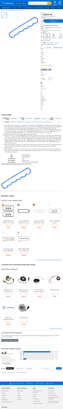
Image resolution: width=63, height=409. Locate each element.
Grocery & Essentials (28, 7)
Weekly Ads (50, 363)
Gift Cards (19, 379)
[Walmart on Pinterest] (11, 398)
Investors (4, 377)
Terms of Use (51, 371)
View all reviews (7, 343)
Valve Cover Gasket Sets (46, 122)
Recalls (34, 377)
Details (55, 44)
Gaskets (21, 10)
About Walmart (5, 371)
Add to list (48, 47)
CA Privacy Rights (52, 375)
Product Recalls (36, 381)
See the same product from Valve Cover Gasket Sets (49, 240)
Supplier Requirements (7, 382)
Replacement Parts (15, 10)
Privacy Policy (51, 373)
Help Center (30, 363)
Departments (6, 7)
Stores (18, 373)
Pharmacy (47, 7)
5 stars (20, 331)
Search (58, 348)
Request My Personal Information (53, 378)
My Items (59, 7)
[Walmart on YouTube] (8, 398)
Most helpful (29, 348)
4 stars (20, 333)
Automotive (7, 10)
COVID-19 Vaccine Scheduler (37, 371)
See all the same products (55, 308)
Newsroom (4, 375)
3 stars (20, 335)
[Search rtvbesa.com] (37, 3)
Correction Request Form (10, 320)
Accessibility (36, 379)
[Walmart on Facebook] (2, 398)
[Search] (49, 3)
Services (14, 7)
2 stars (20, 337)
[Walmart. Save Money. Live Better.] (7, 3)
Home (2, 10)
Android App (4, 392)
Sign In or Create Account (16, 363)
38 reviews (51, 65)
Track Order (40, 363)
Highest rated (19, 348)
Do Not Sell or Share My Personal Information (53, 381)
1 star (21, 339)
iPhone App (4, 390)
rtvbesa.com (43, 88)
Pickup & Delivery (39, 7)
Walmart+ (19, 377)
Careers (53, 7)
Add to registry (58, 47)
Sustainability (5, 379)
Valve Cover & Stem (35, 122)
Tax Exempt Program (37, 383)
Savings (19, 7)
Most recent (10, 348)
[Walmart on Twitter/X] (5, 398)
